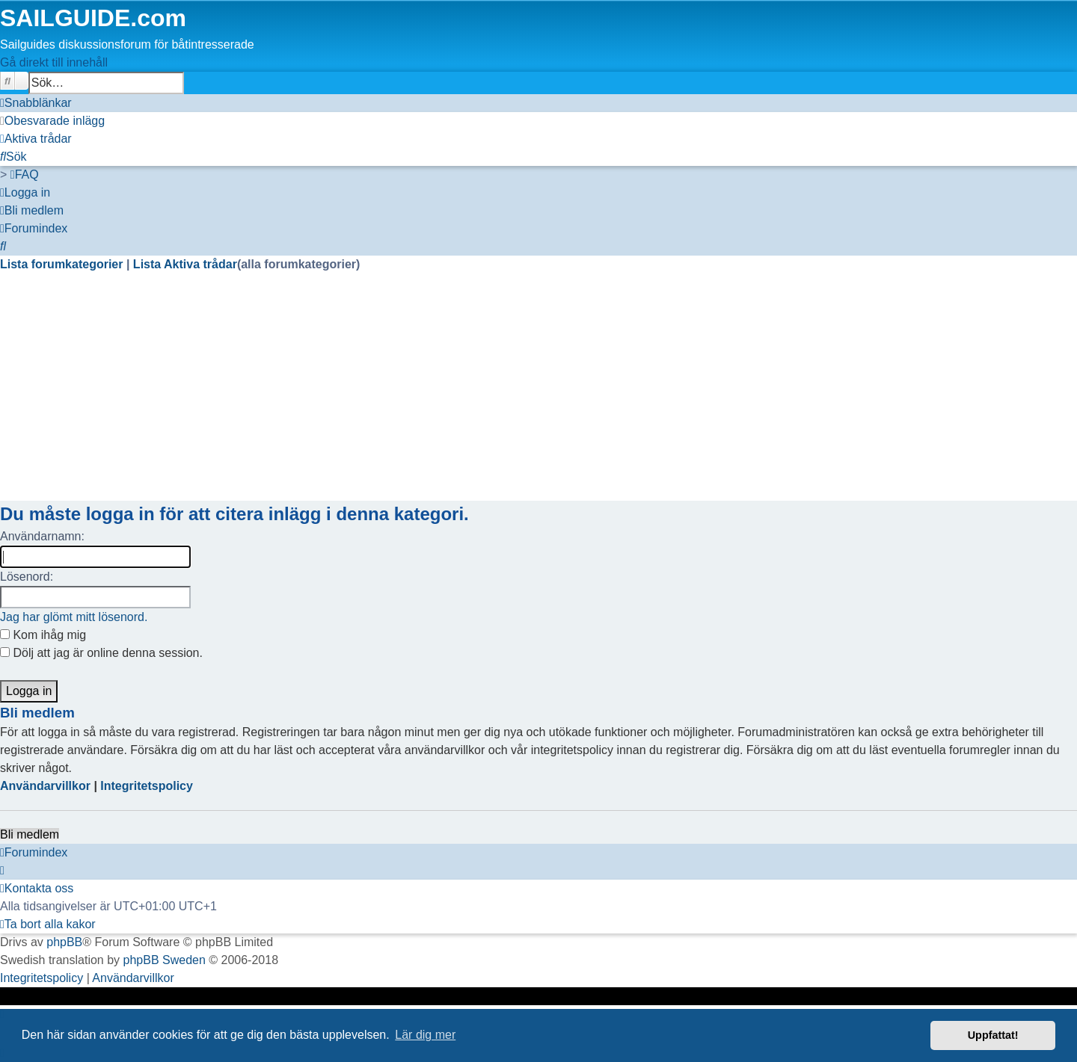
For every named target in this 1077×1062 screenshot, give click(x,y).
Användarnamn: (42, 536)
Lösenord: (26, 576)
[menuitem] (52, 120)
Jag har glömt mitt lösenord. (73, 617)
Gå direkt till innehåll (54, 62)
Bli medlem (29, 834)
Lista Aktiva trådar (185, 264)
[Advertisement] (449, 396)
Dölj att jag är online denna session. (101, 652)
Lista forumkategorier (63, 264)
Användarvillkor (45, 785)
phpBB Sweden (164, 960)
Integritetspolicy (146, 785)
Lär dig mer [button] (425, 1034)
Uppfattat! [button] (993, 1035)
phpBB (64, 942)
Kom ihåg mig (43, 635)
